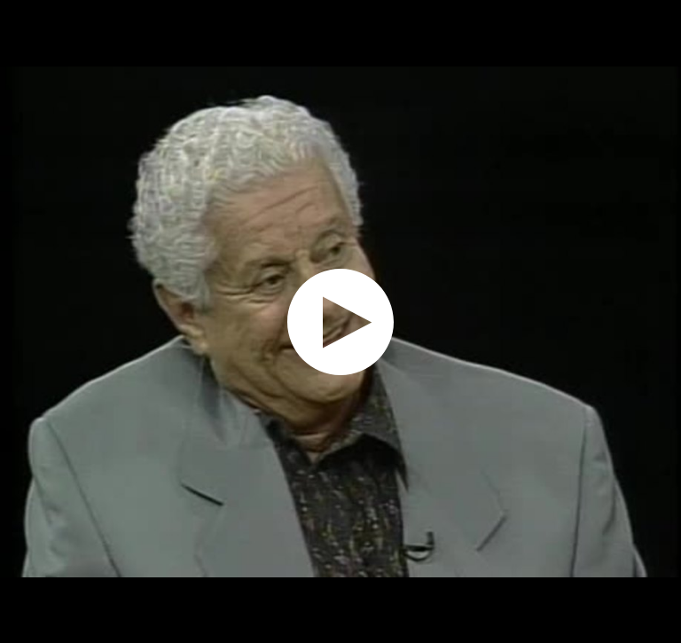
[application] (340, 321)
